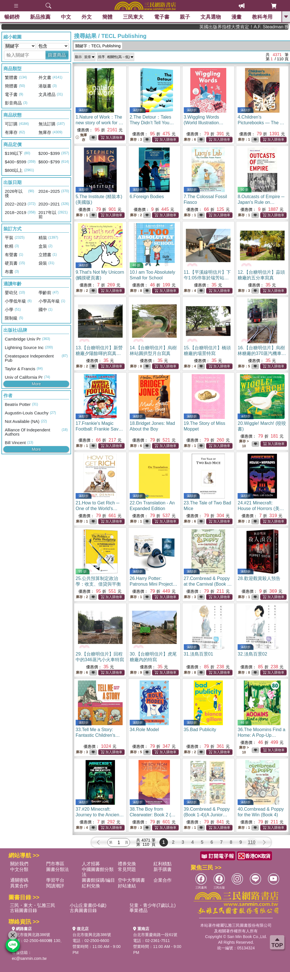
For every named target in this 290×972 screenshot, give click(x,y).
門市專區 (55, 863)
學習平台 (55, 880)
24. (261, 508)
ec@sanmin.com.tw (29, 958)
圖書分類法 (57, 869)
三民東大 (133, 17)
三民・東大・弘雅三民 (32, 905)
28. (259, 578)
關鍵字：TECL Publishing (98, 46)
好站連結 (127, 885)
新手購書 (162, 869)
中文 (66, 17)
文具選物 (211, 17)
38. (153, 815)
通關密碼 (19, 880)
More (36, 384)
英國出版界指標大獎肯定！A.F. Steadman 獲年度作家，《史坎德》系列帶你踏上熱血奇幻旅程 (261, 26)
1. (99, 123)
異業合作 (19, 885)
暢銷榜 (12, 17)
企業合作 (162, 880)
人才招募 (91, 863)
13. (99, 353)
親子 (185, 17)
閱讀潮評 (55, 885)
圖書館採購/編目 (98, 880)
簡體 (107, 17)
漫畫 (236, 17)
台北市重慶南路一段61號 (155, 934)
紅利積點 (162, 863)
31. (198, 654)
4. (261, 123)
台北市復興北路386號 (31, 934)
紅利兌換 (91, 885)
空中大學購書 (131, 880)
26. (153, 584)
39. (207, 815)
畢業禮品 (138, 910)
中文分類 (19, 869)
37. (100, 815)
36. (261, 735)
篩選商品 (57, 55)
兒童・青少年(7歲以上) (152, 905)
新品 (40, 17)
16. (262, 353)
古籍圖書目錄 (23, 910)
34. (144, 729)
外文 (87, 17)
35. (200, 729)
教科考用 (262, 17)
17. (99, 429)
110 (251, 842)
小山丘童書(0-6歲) (88, 905)
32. (252, 654)
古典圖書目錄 (83, 910)
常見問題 (127, 869)
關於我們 (19, 863)
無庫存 (81, 137)
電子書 (161, 17)
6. (147, 196)
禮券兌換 (127, 863)
